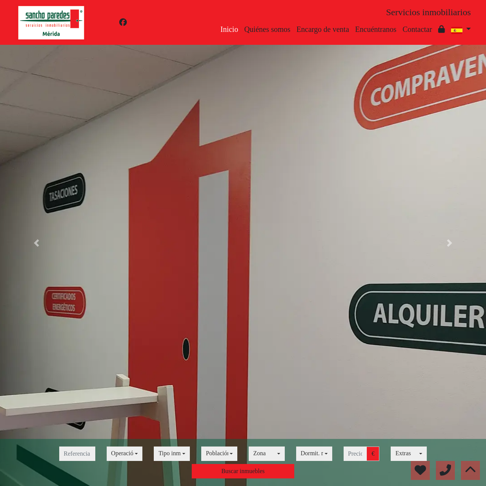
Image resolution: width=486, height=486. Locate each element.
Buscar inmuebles (243, 471)
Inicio (229, 29)
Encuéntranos (375, 29)
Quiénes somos (267, 29)
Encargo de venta (323, 29)
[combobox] (125, 454)
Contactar (417, 29)
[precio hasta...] (355, 454)
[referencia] (77, 454)
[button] (36, 243)
